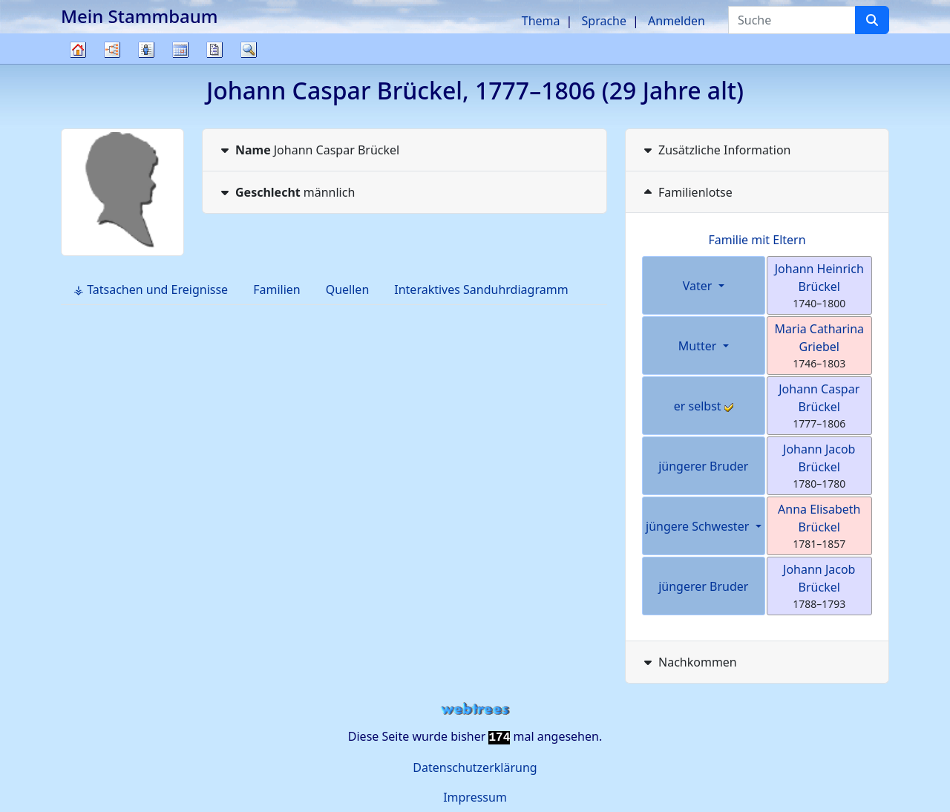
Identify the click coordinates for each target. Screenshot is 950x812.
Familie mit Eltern (756, 240)
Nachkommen (689, 662)
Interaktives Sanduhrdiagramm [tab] (481, 289)
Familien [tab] (277, 289)
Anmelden (676, 21)
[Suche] (872, 20)
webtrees (475, 709)
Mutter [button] (699, 346)
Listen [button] (146, 50)
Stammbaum (78, 63)
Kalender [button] (180, 50)
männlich (286, 192)
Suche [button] (248, 50)
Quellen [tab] (348, 289)
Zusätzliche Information (716, 150)
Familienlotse (687, 192)
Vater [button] (699, 286)
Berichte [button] (214, 50)
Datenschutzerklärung (475, 767)
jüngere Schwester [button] (699, 526)
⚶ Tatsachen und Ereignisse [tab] (150, 289)
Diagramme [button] (112, 50)
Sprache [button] (604, 21)
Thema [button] (541, 21)
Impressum (475, 797)
